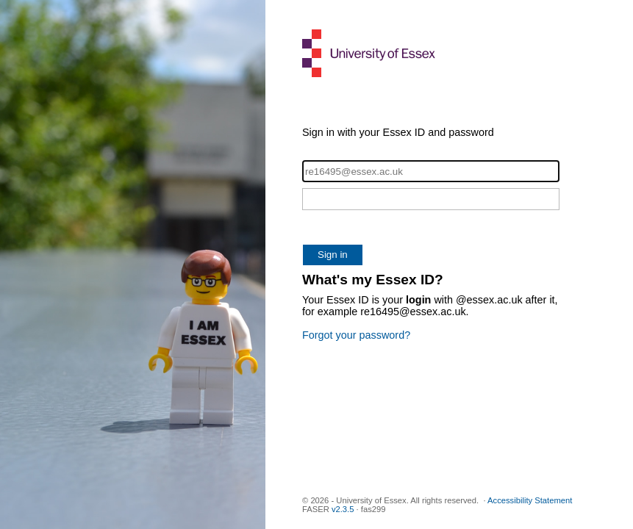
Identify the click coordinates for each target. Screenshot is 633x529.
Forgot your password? (356, 335)
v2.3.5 (343, 509)
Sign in (333, 254)
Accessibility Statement (529, 500)
